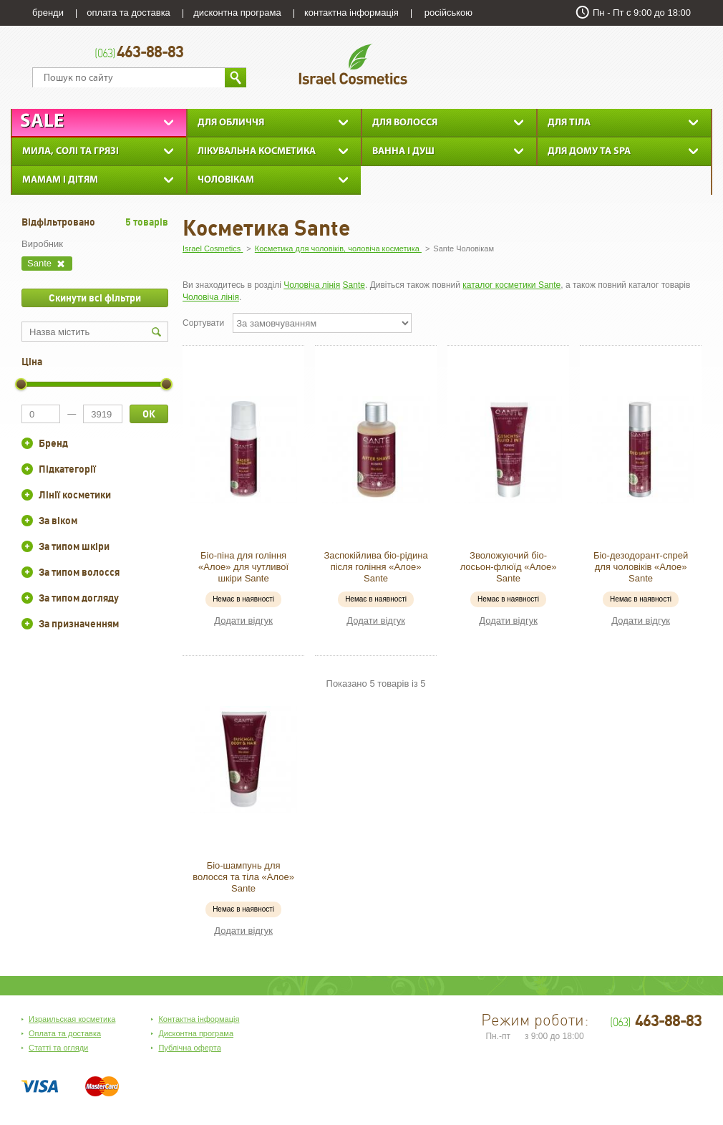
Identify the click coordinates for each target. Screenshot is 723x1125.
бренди (48, 12)
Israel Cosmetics (353, 64)
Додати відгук (243, 620)
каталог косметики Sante (511, 285)
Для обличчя (231, 122)
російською (448, 12)
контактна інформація (351, 12)
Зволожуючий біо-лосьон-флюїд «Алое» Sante (508, 567)
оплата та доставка (128, 12)
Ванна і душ (403, 151)
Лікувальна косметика (257, 151)
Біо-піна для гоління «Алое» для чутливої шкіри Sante (243, 567)
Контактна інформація (198, 1019)
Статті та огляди (58, 1047)
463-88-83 (138, 53)
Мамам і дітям (60, 180)
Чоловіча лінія (311, 285)
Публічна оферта (189, 1047)
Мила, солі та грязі (70, 151)
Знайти (235, 77)
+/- (27, 443)
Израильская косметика (72, 1019)
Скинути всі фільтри (95, 298)
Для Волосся (404, 122)
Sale (42, 122)
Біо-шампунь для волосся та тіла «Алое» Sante (243, 877)
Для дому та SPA (589, 151)
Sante (354, 285)
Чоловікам (226, 180)
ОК (148, 414)
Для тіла (569, 122)
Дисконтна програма (195, 1033)
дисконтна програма (237, 12)
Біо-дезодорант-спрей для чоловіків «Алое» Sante (640, 567)
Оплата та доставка (65, 1033)
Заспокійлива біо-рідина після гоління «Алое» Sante (375, 567)
